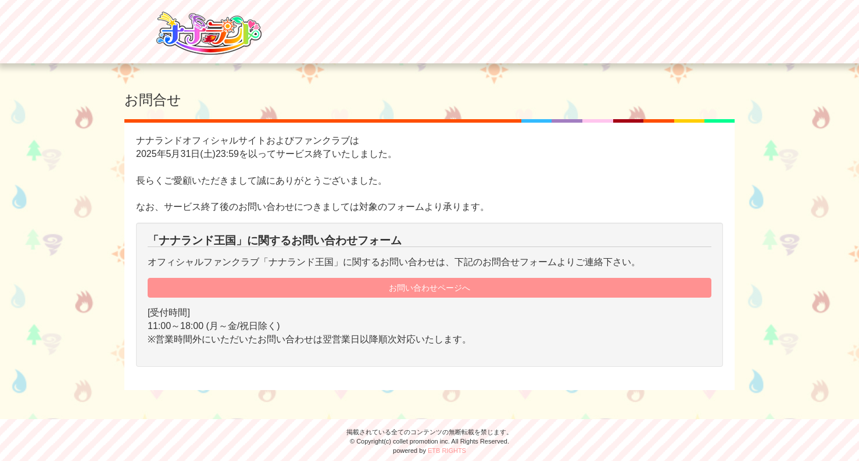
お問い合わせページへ (429, 287)
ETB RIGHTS (447, 450)
